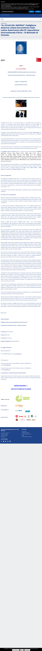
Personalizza (27, 650)
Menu (2, 19)
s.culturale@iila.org (18, 353)
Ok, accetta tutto (16, 650)
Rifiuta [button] (31, 11)
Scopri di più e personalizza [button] (8, 11)
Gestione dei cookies (25, 432)
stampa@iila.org (7, 369)
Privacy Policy (24, 431)
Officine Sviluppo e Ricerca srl (27, 436)
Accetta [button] (38, 11)
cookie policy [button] (9, 5)
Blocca (22, 650)
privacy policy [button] (32, 3)
